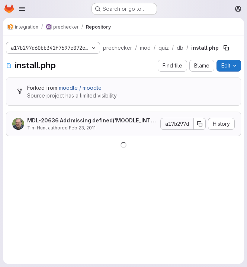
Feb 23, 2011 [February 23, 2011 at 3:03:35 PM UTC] (82, 128)
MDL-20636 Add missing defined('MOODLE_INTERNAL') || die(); (90, 120)
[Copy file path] (226, 48)
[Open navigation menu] (22, 9)
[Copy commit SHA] (200, 124)
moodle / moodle (80, 88)
